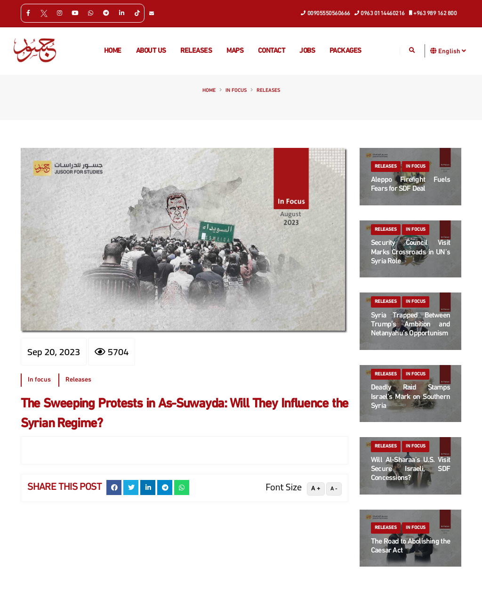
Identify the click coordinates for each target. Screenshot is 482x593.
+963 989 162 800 (433, 12)
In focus (236, 90)
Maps (234, 51)
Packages (345, 51)
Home (112, 51)
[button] (434, 50)
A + (316, 488)
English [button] (452, 50)
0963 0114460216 (380, 12)
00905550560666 (325, 12)
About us (151, 51)
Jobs (307, 51)
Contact (271, 51)
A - (333, 489)
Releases (196, 51)
